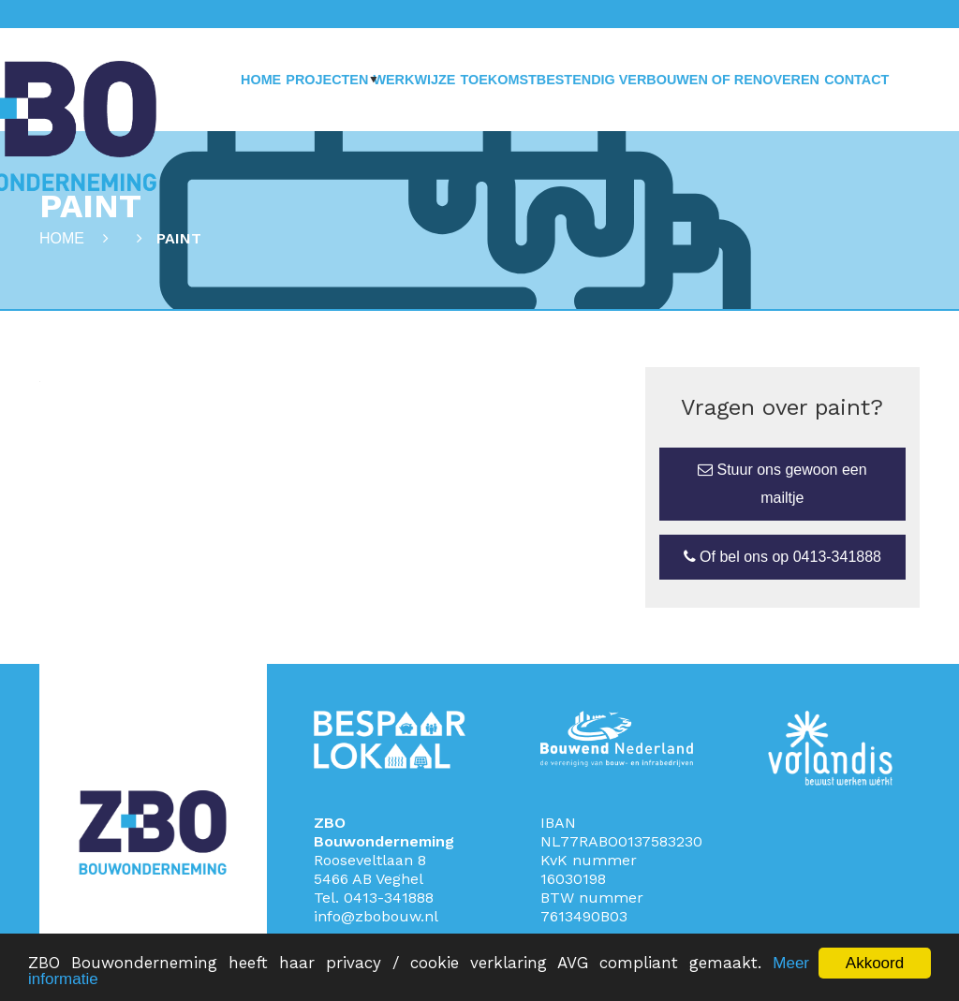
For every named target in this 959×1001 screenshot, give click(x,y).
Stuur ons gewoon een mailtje (782, 484)
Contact (856, 79)
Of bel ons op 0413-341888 (782, 557)
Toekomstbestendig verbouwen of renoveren (639, 79)
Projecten (327, 79)
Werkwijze (414, 79)
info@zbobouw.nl (376, 916)
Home (261, 79)
